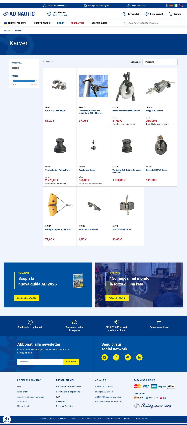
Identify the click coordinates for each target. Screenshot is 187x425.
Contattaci (22, 401)
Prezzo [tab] (15, 77)
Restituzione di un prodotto (68, 392)
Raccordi (18, 69)
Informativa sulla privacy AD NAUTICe (86, 419)
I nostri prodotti (16, 23)
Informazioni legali (47, 419)
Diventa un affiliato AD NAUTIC (108, 401)
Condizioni (63, 419)
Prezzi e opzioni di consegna (68, 386)
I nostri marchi (44, 23)
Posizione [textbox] (149, 63)
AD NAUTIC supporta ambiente (108, 397)
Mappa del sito (23, 406)
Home (7, 31)
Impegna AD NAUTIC (104, 392)
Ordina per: (136, 62)
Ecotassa (127, 419)
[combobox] (153, 23)
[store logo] (18, 14)
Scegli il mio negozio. (61, 15)
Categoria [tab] (17, 63)
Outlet (64, 23)
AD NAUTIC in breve (103, 386)
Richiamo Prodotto (64, 406)
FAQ (19, 386)
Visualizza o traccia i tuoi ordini (30, 397)
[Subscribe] (71, 362)
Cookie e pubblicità (112, 419)
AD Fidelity (60, 401)
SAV (58, 397)
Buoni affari (81, 23)
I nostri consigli (104, 23)
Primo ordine (22, 392)
